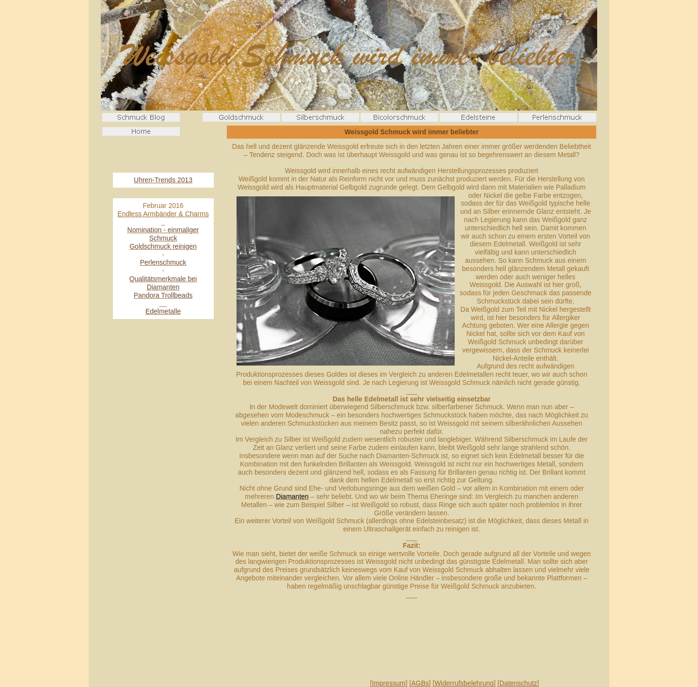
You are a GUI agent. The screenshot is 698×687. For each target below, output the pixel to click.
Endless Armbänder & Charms (162, 214)
